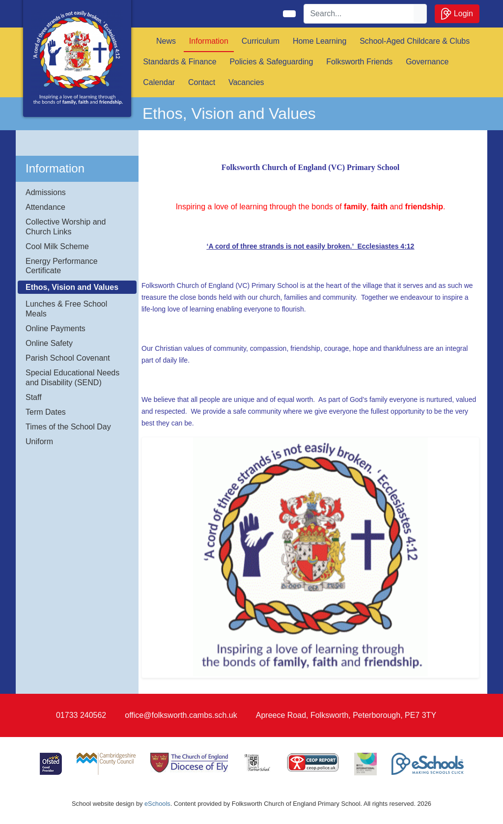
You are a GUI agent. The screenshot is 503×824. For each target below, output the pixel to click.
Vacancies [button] (246, 82)
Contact (201, 82)
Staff (34, 397)
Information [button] (208, 41)
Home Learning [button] (319, 41)
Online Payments (55, 328)
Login (457, 14)
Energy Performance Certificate (62, 266)
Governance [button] (427, 61)
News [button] (166, 41)
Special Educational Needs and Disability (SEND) (72, 377)
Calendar (159, 82)
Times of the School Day (68, 427)
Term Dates (46, 412)
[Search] (359, 13)
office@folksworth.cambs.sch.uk (181, 715)
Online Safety (49, 343)
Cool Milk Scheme (57, 246)
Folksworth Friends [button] (359, 61)
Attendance (45, 207)
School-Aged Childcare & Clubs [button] (415, 41)
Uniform (39, 441)
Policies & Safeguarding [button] (271, 61)
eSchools (157, 803)
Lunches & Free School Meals (66, 308)
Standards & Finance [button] (179, 61)
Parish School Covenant (68, 358)
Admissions (46, 192)
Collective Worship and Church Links (66, 226)
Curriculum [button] (260, 41)
